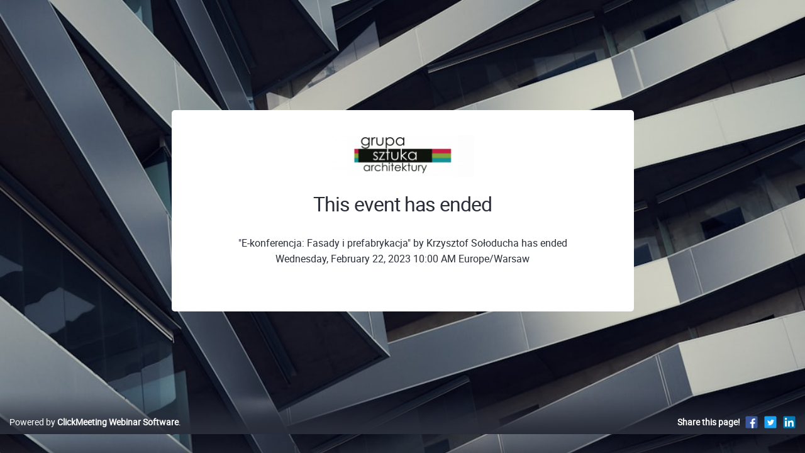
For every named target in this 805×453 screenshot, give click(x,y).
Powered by (94, 435)
